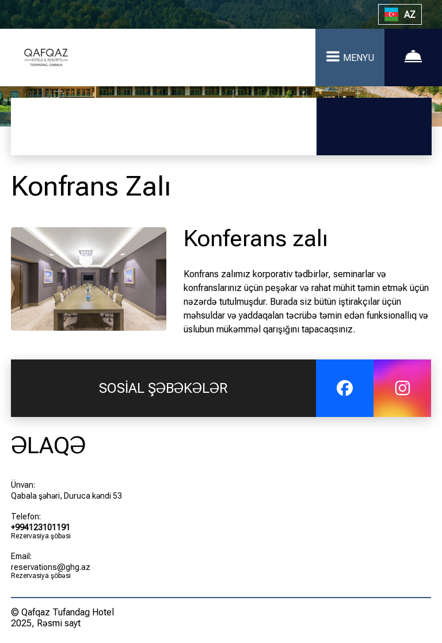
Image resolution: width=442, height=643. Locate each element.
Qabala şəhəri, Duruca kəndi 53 (66, 495)
